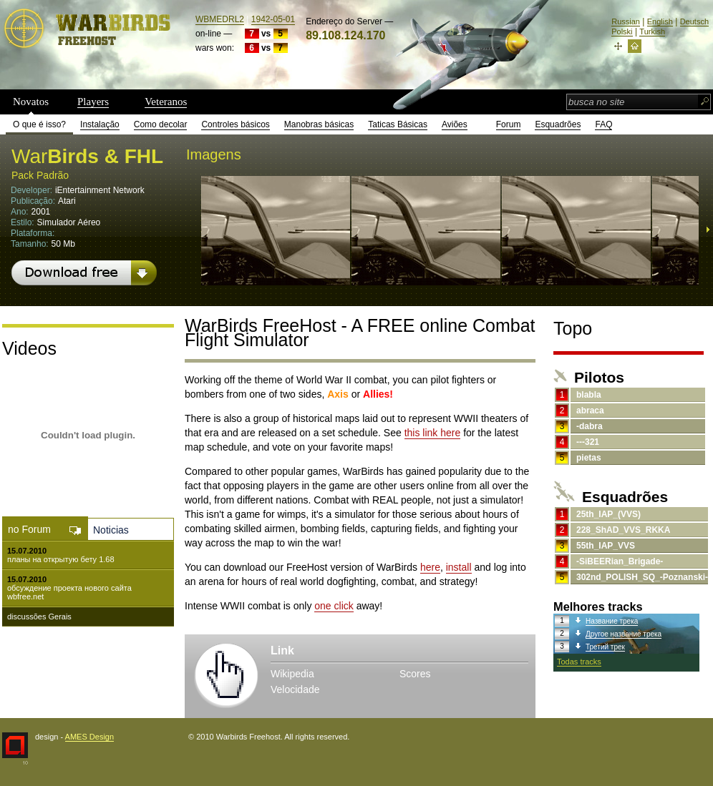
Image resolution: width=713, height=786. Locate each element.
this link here (432, 432)
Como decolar (161, 124)
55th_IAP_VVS (605, 546)
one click (333, 605)
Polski (621, 31)
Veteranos (166, 101)
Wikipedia (292, 673)
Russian (625, 21)
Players (93, 101)
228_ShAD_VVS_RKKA (623, 530)
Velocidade (295, 689)
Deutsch (694, 21)
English (660, 21)
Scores (415, 673)
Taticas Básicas (397, 124)
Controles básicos (235, 124)
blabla (588, 395)
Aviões (454, 124)
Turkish (652, 31)
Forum (508, 124)
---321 (587, 442)
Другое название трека (623, 634)
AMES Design (89, 736)
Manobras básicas (319, 124)
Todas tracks (579, 661)
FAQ (603, 124)
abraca (590, 411)
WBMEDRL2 (219, 19)
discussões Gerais (39, 616)
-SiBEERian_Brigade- (619, 561)
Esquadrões (558, 124)
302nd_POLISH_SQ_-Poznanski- (642, 577)
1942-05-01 (273, 19)
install (459, 567)
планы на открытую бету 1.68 (61, 559)
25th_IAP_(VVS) (608, 514)
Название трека (612, 621)
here (430, 567)
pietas (588, 458)
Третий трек (605, 647)
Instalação (100, 124)
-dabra (589, 426)
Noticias (111, 530)
